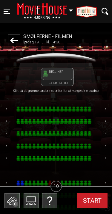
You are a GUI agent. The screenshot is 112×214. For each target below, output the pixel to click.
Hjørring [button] (48, 8)
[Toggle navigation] (7, 11)
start (92, 200)
